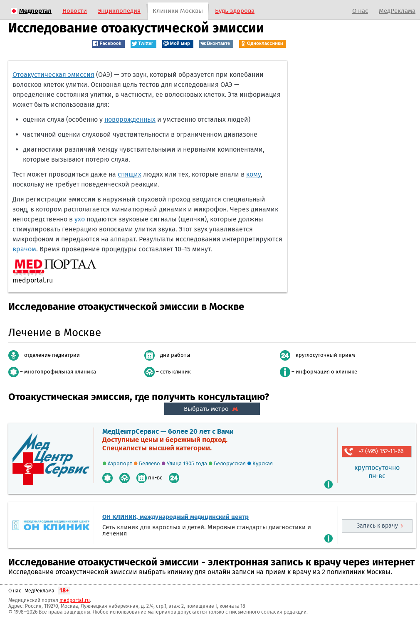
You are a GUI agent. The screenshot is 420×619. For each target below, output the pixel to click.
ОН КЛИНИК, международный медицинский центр (175, 517)
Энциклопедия (119, 11)
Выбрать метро (212, 409)
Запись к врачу (377, 525)
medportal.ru (74, 600)
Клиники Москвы (178, 11)
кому (253, 174)
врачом (24, 249)
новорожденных (130, 119)
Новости (74, 11)
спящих (129, 174)
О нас (360, 11)
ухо (79, 219)
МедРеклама (397, 11)
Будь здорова (234, 11)
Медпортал (35, 11)
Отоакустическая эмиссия (53, 75)
